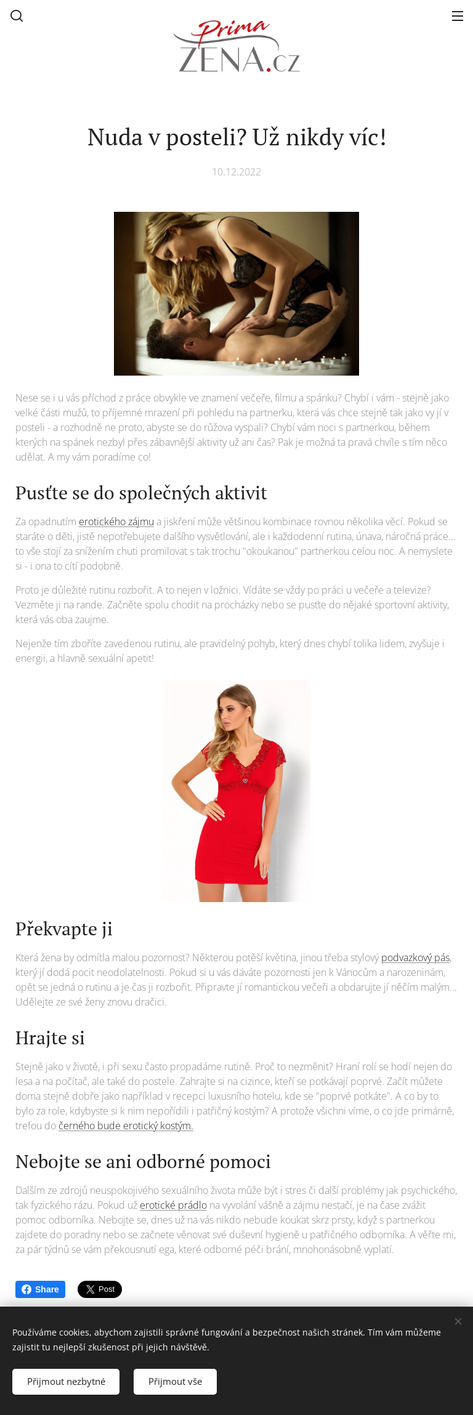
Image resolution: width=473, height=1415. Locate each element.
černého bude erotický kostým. (126, 1125)
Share (40, 1289)
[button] (16, 15)
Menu (457, 16)
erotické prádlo (173, 1205)
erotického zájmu (116, 521)
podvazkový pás (415, 957)
